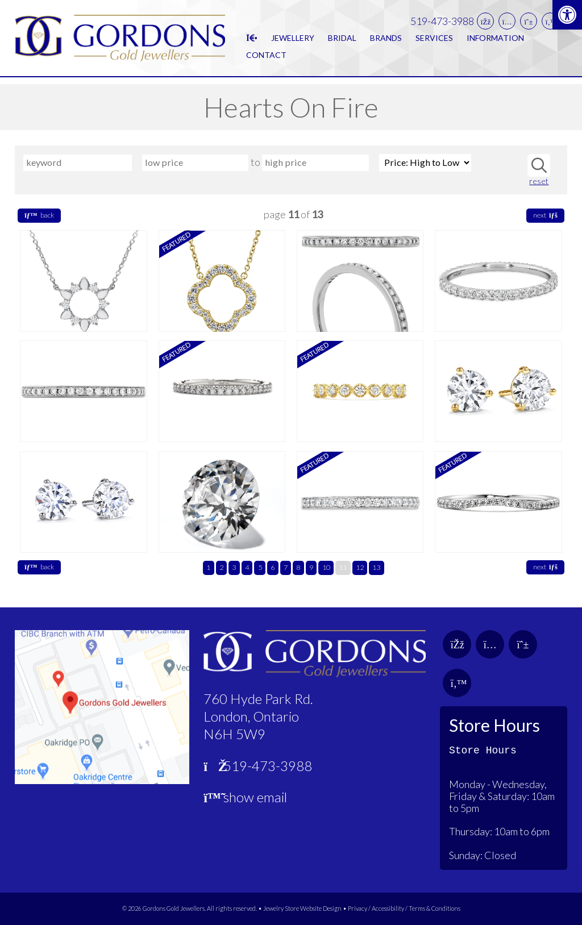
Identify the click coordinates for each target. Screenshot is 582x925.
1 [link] (208, 567)
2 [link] (221, 567)
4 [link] (247, 567)
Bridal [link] (342, 41)
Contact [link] (266, 58)
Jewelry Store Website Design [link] (302, 908)
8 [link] (298, 567)
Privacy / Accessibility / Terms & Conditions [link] (404, 908)
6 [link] (273, 567)
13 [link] (376, 567)
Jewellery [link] (292, 41)
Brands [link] (386, 41)
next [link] (545, 215)
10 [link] (326, 567)
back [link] (38, 215)
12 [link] (360, 567)
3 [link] (234, 567)
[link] (567, 15)
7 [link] (286, 567)
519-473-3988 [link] (442, 24)
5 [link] (260, 567)
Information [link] (495, 41)
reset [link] (538, 181)
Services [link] (434, 41)
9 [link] (311, 567)
